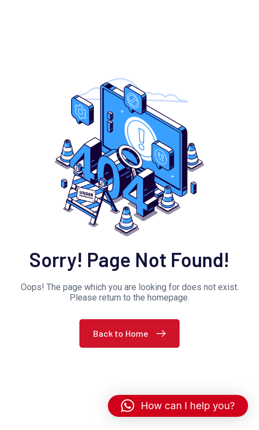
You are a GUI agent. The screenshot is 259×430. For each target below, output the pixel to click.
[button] (178, 406)
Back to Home (132, 333)
